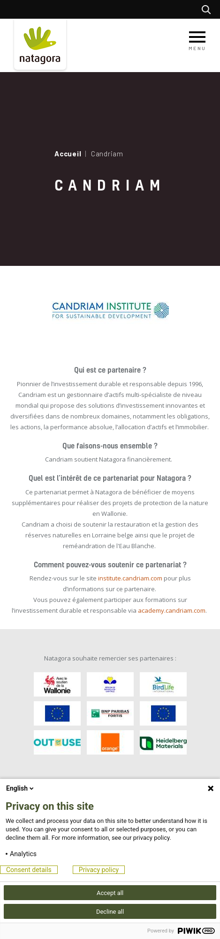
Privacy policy (99, 869)
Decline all (110, 911)
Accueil (67, 153)
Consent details (29, 869)
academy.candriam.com (171, 610)
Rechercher (208, 9)
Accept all (110, 892)
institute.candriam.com (130, 578)
